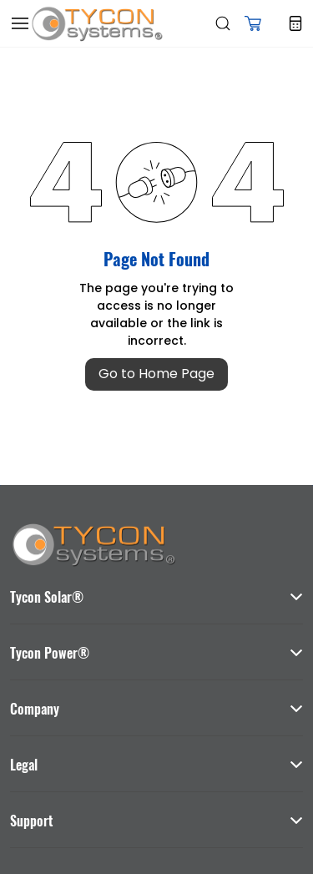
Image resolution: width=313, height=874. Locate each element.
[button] (253, 23)
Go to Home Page (156, 373)
